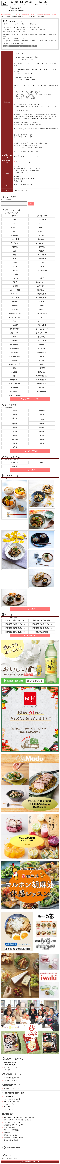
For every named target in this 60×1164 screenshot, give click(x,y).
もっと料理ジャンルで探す (30, 399)
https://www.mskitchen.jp (23, 162)
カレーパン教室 (15, 290)
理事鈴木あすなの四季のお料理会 (12, 1137)
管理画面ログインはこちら (10, 1088)
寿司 (14, 337)
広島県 (41, 439)
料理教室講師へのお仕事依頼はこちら (17, 10)
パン (14, 223)
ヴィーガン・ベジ (41, 333)
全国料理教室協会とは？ (10, 1062)
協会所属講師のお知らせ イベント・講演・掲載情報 (18, 1117)
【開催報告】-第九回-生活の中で (41, 624)
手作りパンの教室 (14, 356)
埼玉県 (14, 418)
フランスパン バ (41, 329)
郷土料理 (42, 235)
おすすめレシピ (7, 1109)
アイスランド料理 (14, 317)
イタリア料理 (41, 220)
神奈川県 (42, 410)
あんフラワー (41, 286)
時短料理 (15, 247)
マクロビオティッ (41, 376)
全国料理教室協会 (27, 1162)
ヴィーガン (14, 294)
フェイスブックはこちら (10, 1067)
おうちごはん (41, 223)
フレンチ (15, 270)
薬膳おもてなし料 (14, 313)
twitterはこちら (7, 1070)
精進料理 (15, 360)
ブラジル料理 (41, 325)
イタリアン (41, 231)
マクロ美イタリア (41, 380)
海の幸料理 (14, 352)
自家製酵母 (14, 388)
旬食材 (41, 302)
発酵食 (41, 356)
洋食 (14, 259)
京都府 (41, 443)
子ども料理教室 (42, 313)
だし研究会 (6, 1132)
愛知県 (14, 414)
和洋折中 (42, 305)
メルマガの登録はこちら (10, 1065)
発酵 (14, 321)
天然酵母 (42, 251)
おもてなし (14, 227)
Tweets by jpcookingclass (9, 1158)
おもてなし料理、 (41, 298)
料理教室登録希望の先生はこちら (17, 7)
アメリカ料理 (41, 255)
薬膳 (14, 251)
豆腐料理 (15, 341)
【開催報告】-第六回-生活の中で (14, 632)
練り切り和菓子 (15, 329)
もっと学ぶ (30, 470)
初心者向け (41, 239)
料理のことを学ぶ (8, 1104)
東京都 (14, 410)
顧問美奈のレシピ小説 (9, 1135)
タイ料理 (42, 360)
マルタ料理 (14, 325)
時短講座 (42, 368)
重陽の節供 (14, 462)
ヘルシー (15, 309)
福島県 (14, 435)
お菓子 (14, 231)
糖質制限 (42, 388)
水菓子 (41, 278)
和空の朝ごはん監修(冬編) (41, 620)
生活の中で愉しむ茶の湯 (10, 1140)
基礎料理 (42, 227)
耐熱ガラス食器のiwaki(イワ (14, 620)
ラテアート (14, 278)
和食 (14, 220)
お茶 (41, 364)
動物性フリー (14, 380)
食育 (14, 255)
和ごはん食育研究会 (8, 1127)
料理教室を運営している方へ (11, 1078)
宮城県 (41, 424)
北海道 (14, 443)
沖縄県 (14, 424)
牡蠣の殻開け (14, 348)
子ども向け (14, 372)
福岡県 (14, 428)
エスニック (14, 266)
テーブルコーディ (41, 243)
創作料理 (15, 302)
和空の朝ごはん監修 (41, 632)
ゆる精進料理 (41, 391)
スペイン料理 (14, 298)
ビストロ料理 (41, 341)
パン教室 (15, 286)
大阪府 (41, 414)
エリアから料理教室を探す (10, 1101)
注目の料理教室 (7, 1096)
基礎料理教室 (41, 352)
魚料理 (14, 263)
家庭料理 (15, 216)
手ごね (41, 263)
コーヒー (42, 274)
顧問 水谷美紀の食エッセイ (11, 1122)
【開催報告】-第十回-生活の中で (14, 624)
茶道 (14, 368)
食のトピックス (7, 1106)
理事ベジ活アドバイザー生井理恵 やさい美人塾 (16, 1120)
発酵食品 (15, 305)
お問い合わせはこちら (9, 1080)
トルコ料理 (14, 274)
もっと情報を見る (30, 635)
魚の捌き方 (41, 348)
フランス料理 (14, 239)
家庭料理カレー (42, 290)
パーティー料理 (42, 270)
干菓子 (14, 282)
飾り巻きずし (14, 391)
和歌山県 (15, 439)
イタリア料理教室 (14, 384)
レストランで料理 (14, 364)
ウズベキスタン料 (41, 321)
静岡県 (41, 432)
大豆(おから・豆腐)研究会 (10, 1130)
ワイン (41, 266)
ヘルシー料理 (41, 259)
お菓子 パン (14, 333)
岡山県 (14, 432)
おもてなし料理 (42, 216)
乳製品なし (41, 372)
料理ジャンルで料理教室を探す (12, 1099)
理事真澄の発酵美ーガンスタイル (12, 1125)
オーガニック (41, 384)
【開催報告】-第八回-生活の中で (14, 628)
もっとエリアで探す (30, 451)
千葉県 (41, 420)
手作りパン (14, 243)
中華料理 (42, 247)
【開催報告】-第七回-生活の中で (41, 628)
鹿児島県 (42, 428)
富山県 (41, 435)
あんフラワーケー (41, 282)
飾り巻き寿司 (14, 345)
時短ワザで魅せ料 (14, 395)
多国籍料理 (14, 235)
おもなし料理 (41, 294)
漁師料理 (42, 345)
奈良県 (14, 447)
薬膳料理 (42, 309)
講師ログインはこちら (17, 8)
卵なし (14, 376)
